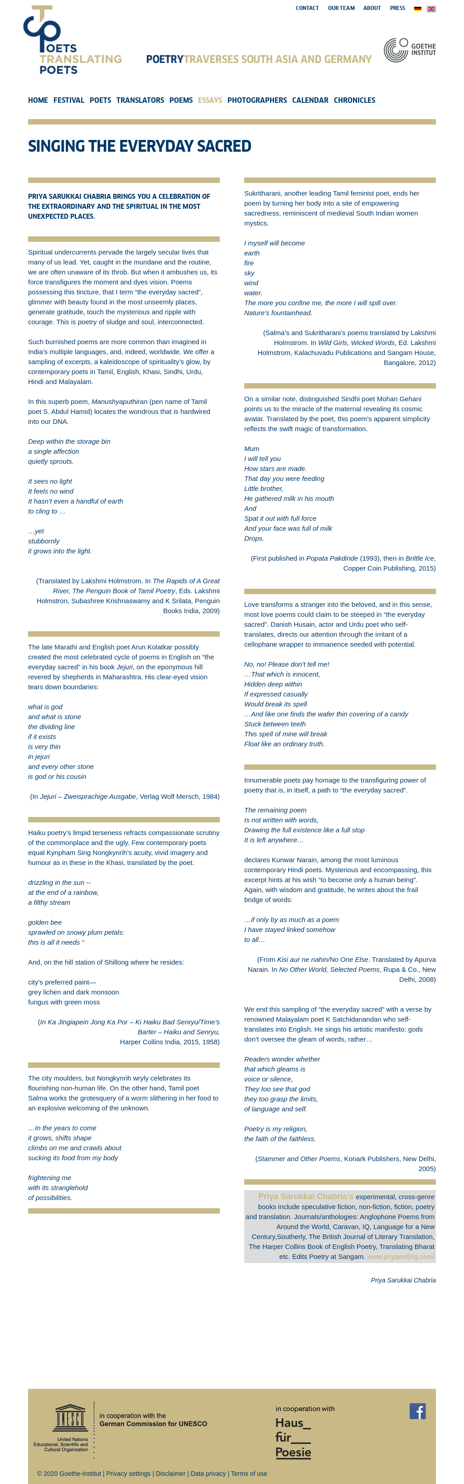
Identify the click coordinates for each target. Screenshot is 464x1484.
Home (38, 100)
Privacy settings (128, 1473)
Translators (140, 100)
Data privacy (208, 1473)
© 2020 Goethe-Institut (69, 1473)
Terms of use (249, 1473)
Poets (100, 100)
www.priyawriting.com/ (401, 1256)
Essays (210, 100)
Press (398, 8)
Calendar (310, 100)
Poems (181, 100)
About (372, 8)
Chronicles (354, 100)
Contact (307, 8)
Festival (68, 100)
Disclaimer (170, 1473)
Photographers (257, 100)
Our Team (341, 8)
